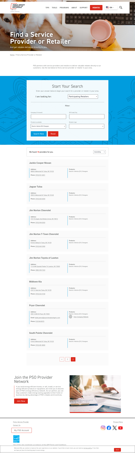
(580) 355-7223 (40, 270)
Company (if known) (36, 112)
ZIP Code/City (73, 112)
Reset (53, 133)
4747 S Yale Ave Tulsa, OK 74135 (41, 290)
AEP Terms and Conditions (56, 445)
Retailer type (73, 122)
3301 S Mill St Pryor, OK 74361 (40, 314)
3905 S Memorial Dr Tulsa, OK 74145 (42, 195)
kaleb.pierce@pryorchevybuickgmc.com (47, 318)
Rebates (96, 7)
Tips (47, 7)
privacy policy (88, 448)
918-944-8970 (39, 321)
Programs (64, 7)
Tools (54, 7)
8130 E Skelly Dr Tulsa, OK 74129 (41, 243)
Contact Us (16, 425)
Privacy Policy (118, 422)
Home (12, 55)
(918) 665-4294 (40, 199)
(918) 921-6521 (40, 175)
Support (83, 7)
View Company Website (81, 317)
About (74, 7)
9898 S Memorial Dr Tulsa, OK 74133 (42, 171)
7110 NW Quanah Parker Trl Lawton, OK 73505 (45, 266)
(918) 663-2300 (40, 246)
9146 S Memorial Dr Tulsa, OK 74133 (42, 341)
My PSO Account (21, 430)
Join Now (21, 401)
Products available (36, 122)
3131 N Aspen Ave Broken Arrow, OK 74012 (44, 219)
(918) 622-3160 (40, 294)
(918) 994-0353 (40, 222)
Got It (117, 450)
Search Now (38, 133)
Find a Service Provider (21, 422)
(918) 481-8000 (40, 345)
